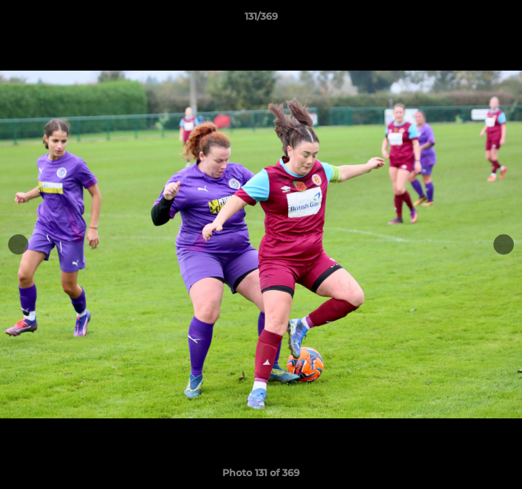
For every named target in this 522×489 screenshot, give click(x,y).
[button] (506, 20)
